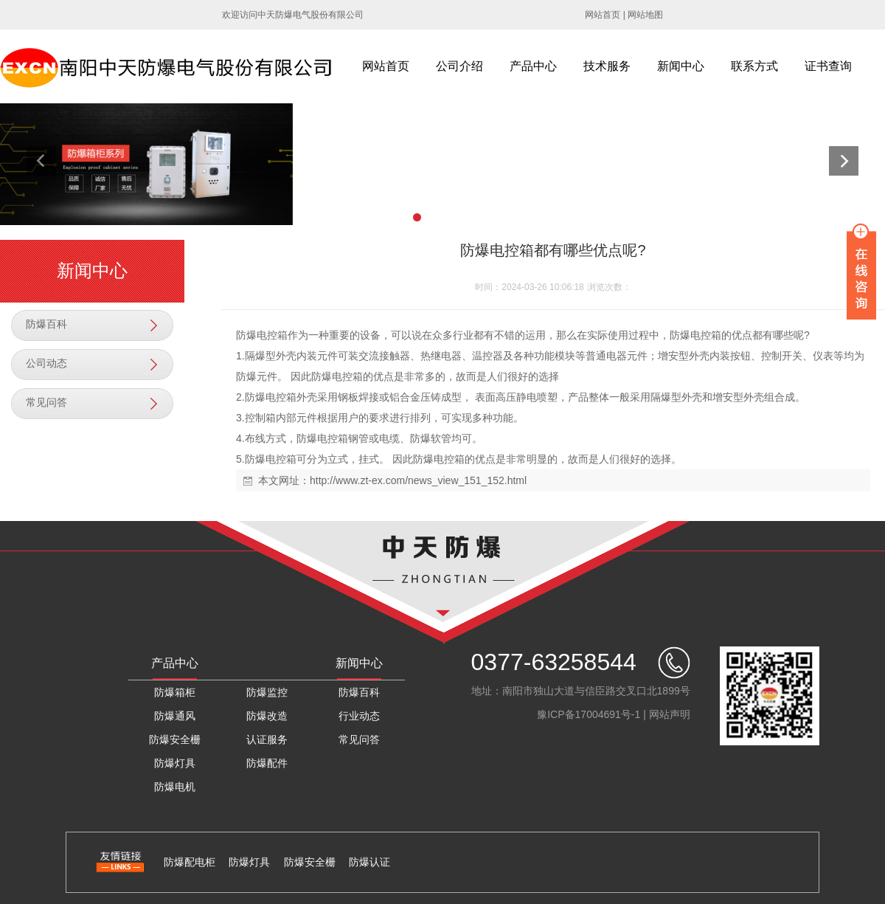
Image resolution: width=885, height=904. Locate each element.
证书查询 (828, 66)
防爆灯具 (174, 763)
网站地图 (645, 15)
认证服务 (267, 739)
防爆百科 (46, 324)
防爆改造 (267, 716)
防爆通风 (174, 716)
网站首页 (602, 15)
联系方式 (754, 66)
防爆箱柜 (174, 692)
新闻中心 (680, 66)
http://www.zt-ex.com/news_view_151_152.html (418, 480)
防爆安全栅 (175, 739)
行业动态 (359, 716)
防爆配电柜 (189, 862)
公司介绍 (459, 66)
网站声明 (669, 714)
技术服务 (607, 66)
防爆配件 (267, 763)
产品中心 (533, 66)
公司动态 (46, 363)
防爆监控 (267, 692)
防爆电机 (174, 787)
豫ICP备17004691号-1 (588, 714)
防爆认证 (369, 862)
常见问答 (46, 402)
